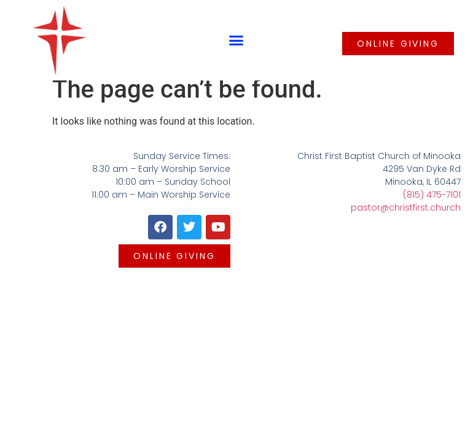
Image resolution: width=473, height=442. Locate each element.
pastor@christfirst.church (406, 207)
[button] (236, 40)
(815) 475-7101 (432, 194)
